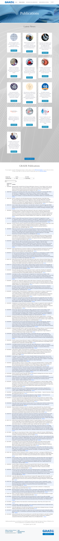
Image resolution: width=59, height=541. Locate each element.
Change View (8, 176)
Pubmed (39, 190)
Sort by (17, 176)
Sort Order (27, 176)
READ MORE (13, 50)
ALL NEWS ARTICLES (29, 158)
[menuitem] (16, 2)
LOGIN (52, 2)
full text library (43, 171)
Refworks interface (39, 169)
